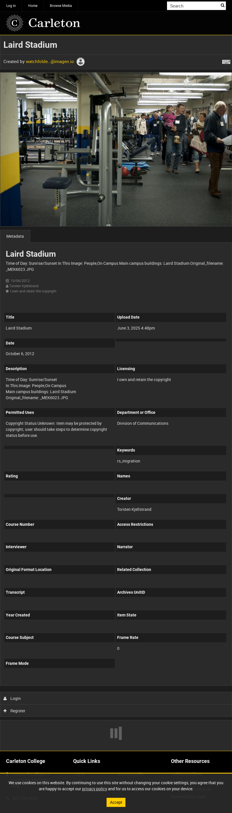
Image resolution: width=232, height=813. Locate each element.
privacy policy (94, 788)
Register (14, 710)
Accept (116, 802)
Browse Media (61, 5)
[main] (116, 393)
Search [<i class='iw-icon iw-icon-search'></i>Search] (223, 5)
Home (32, 5)
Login (12, 698)
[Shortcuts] (226, 61)
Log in (11, 5)
